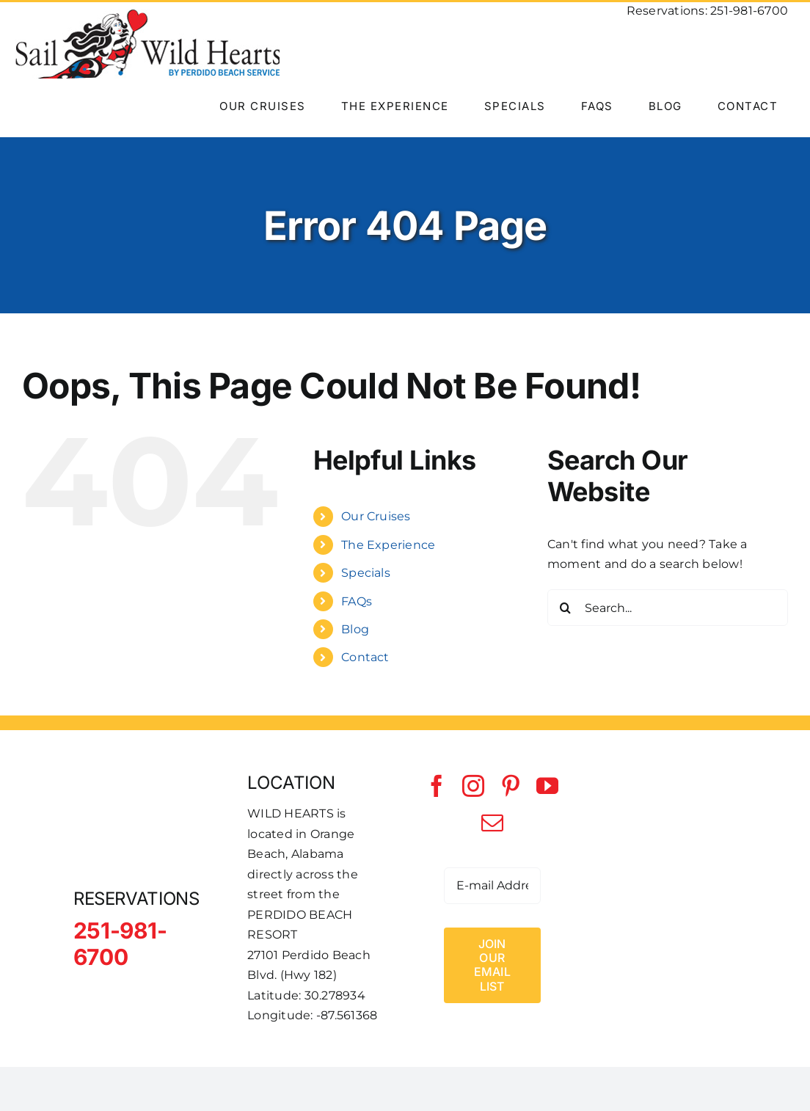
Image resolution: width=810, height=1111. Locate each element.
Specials (365, 573)
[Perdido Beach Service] (666, 857)
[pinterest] (511, 786)
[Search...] (667, 607)
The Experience (388, 545)
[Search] (565, 607)
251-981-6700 (749, 11)
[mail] (492, 823)
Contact (365, 657)
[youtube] (547, 786)
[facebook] (437, 786)
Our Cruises (376, 516)
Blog (355, 629)
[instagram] (473, 786)
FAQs (356, 601)
